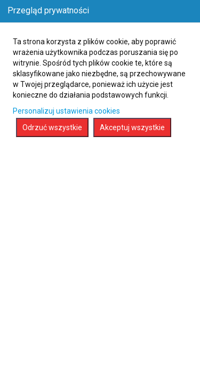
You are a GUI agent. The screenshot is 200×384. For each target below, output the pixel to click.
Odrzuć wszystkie (52, 127)
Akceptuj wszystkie (132, 127)
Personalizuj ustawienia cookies (66, 111)
